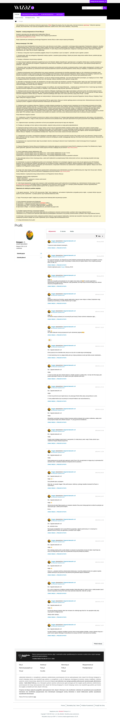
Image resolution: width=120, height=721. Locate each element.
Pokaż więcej (98, 643)
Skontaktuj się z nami (73, 705)
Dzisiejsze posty (30, 17)
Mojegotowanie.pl (88, 665)
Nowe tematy (19, 17)
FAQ (38, 17)
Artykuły (60, 14)
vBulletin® (61, 711)
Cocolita (42, 671)
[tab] (52, 231)
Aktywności (52, 231)
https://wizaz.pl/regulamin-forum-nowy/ (25, 37)
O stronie (63, 231)
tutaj (35, 696)
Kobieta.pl (43, 665)
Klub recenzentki (47, 14)
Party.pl (42, 668)
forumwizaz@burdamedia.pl (23, 184)
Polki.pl (63, 668)
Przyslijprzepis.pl (87, 668)
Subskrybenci (21, 257)
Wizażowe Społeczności (58, 242)
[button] (50, 340)
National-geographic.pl (25, 668)
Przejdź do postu (61, 247)
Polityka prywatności (87, 705)
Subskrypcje (21, 253)
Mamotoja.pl (65, 665)
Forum (17, 14)
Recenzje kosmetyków (30, 14)
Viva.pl (21, 671)
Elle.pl (21, 665)
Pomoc (63, 705)
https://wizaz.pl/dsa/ (72, 147)
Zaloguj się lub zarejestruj (98, 1)
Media (72, 231)
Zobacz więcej (51, 247)
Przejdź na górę (100, 705)
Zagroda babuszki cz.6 (70, 241)
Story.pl (63, 671)
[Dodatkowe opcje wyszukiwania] (102, 7)
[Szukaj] (92, 7)
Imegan (53, 241)
